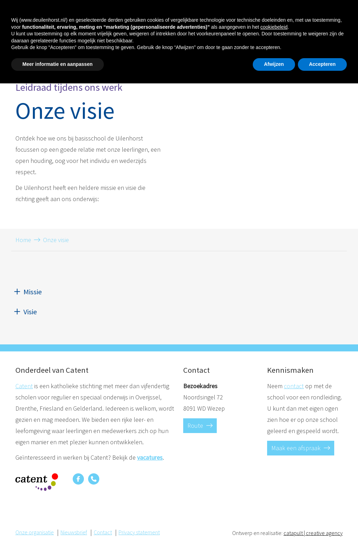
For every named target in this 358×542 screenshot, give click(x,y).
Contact (325, 12)
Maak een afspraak (300, 448)
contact (294, 386)
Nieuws (255, 35)
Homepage (29, 35)
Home (23, 240)
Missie (32, 291)
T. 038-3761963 (252, 11)
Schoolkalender (216, 35)
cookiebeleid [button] (274, 485)
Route (200, 425)
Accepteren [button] (322, 523)
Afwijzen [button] (274, 523)
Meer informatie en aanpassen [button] (57, 523)
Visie (30, 311)
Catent (24, 386)
